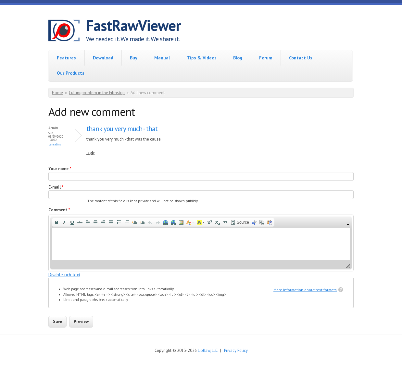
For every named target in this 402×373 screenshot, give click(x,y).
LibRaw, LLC (207, 350)
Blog (237, 58)
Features (66, 58)
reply (90, 152)
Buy (133, 58)
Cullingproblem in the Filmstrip (97, 92)
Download (103, 58)
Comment (59, 210)
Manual (162, 58)
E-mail (56, 187)
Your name (59, 168)
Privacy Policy (236, 350)
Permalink (54, 144)
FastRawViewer (133, 25)
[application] (201, 243)
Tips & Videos (202, 58)
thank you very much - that (121, 128)
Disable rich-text (64, 275)
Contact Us (300, 58)
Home (57, 92)
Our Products (70, 73)
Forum (265, 58)
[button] (56, 222)
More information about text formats (305, 289)
